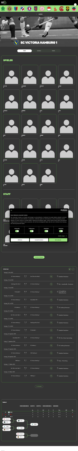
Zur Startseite (39, 386)
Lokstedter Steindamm (63, 276)
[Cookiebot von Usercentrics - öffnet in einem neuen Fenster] (61, 210)
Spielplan (39, 50)
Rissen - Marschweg (63, 360)
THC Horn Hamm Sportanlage (65, 338)
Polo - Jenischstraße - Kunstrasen (66, 284)
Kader (24, 50)
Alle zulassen (58, 239)
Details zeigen (61, 235)
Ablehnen (20, 239)
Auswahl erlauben (39, 239)
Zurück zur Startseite (39, 257)
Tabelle (53, 50)
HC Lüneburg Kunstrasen (64, 307)
